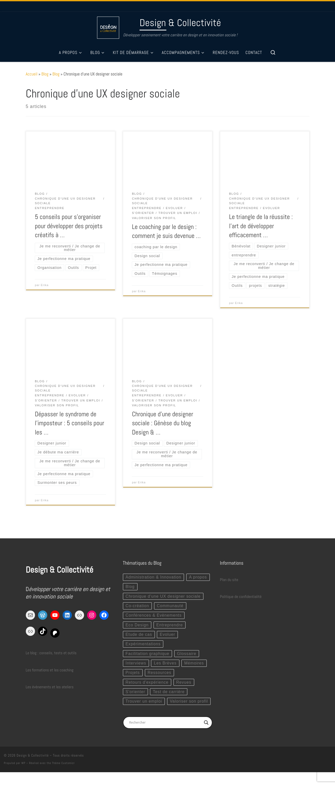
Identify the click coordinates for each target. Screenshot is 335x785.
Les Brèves (165, 665)
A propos (134, 588)
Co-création (137, 607)
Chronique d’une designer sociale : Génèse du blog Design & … (162, 423)
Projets (132, 675)
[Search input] (165, 735)
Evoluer (168, 636)
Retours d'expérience (147, 685)
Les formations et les (42, 671)
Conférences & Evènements (153, 617)
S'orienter (135, 694)
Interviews (135, 665)
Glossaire (187, 656)
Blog (45, 74)
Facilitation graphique (147, 656)
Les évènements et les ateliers (50, 688)
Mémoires (195, 665)
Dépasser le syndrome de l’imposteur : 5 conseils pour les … (69, 423)
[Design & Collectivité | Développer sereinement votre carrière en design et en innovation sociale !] (108, 26)
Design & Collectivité (33, 768)
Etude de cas (138, 636)
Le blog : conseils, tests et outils (51, 654)
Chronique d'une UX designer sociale (163, 597)
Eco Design (137, 627)
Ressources (160, 675)
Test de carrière (169, 694)
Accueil (32, 74)
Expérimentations (143, 646)
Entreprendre (170, 627)
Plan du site (229, 580)
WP (23, 776)
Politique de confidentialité (241, 598)
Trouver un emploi (144, 704)
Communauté (170, 607)
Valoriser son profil (144, 714)
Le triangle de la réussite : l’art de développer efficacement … (261, 226)
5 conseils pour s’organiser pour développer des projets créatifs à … (68, 226)
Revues (184, 685)
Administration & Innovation (153, 578)
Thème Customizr (63, 776)
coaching (66, 671)
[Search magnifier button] (206, 735)
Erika (45, 285)
